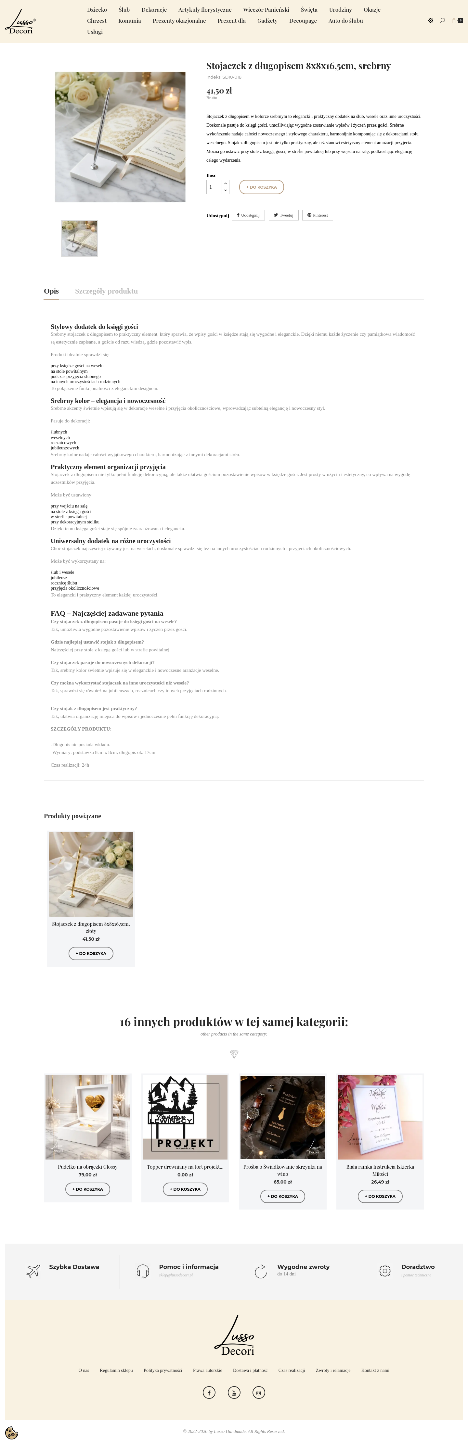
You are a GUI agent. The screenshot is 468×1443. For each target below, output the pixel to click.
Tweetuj (286, 215)
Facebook (209, 1392)
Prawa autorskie (207, 1370)
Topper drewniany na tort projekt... (185, 1166)
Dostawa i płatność (250, 1370)
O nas (84, 1370)
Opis (51, 291)
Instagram (259, 1392)
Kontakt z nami (375, 1370)
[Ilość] (214, 187)
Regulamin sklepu (116, 1370)
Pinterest (320, 215)
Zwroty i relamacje (333, 1370)
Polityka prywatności (163, 1370)
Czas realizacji (292, 1370)
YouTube (234, 1392)
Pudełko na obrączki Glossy (87, 1166)
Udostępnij (250, 215)
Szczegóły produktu (106, 291)
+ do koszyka (261, 187)
